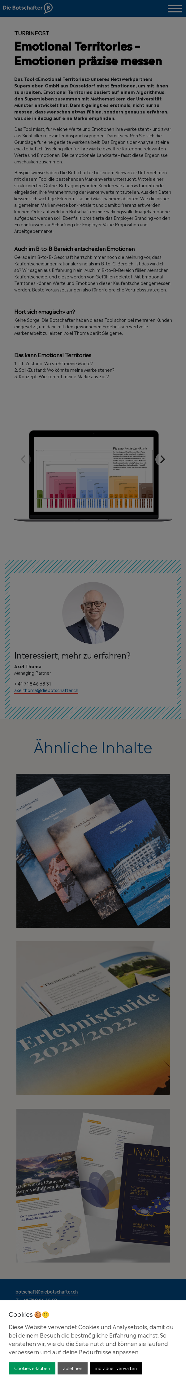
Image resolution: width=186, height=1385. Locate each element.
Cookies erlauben (32, 1368)
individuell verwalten (116, 1368)
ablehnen (72, 1368)
